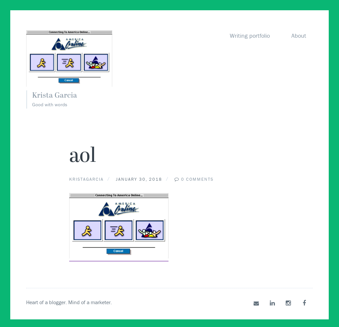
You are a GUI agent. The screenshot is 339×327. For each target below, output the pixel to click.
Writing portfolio (250, 35)
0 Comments (197, 179)
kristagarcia (86, 179)
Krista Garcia (57, 95)
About (298, 35)
